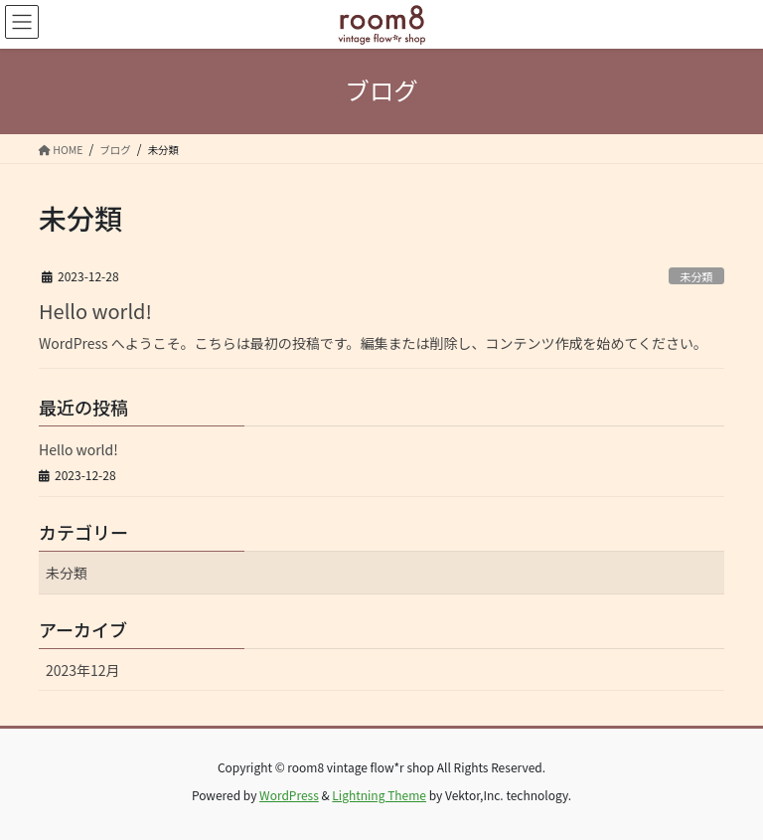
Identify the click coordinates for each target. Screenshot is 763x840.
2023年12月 (83, 670)
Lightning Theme (379, 794)
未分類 (696, 276)
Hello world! (95, 310)
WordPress (289, 794)
